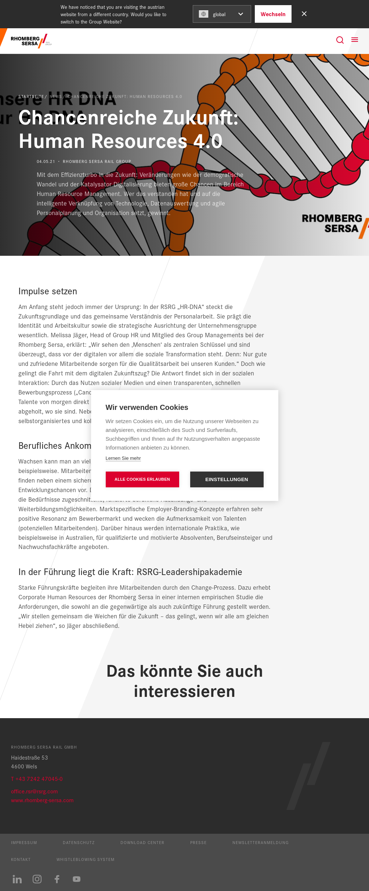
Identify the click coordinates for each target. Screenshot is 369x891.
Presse (198, 842)
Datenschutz (79, 842)
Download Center (142, 842)
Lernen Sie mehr (123, 458)
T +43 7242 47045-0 (37, 778)
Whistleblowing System (86, 859)
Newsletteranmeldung (260, 842)
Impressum (24, 842)
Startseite (31, 96)
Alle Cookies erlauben (142, 479)
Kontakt (21, 859)
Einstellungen (226, 479)
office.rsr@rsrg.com (34, 791)
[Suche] (340, 40)
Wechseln (273, 14)
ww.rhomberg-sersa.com (44, 800)
